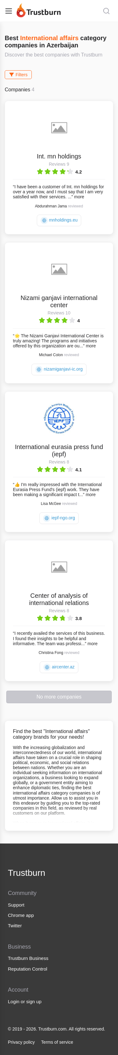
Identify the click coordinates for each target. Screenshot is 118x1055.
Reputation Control (27, 969)
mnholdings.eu (59, 220)
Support (16, 905)
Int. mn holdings (59, 156)
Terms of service (57, 1042)
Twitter (15, 925)
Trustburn (26, 873)
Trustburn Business (28, 958)
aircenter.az (59, 667)
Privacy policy (21, 1042)
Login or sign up (25, 1001)
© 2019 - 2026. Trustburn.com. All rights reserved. (56, 1028)
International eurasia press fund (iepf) (59, 450)
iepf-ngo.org (59, 518)
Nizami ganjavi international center (59, 301)
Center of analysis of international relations (59, 599)
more (79, 196)
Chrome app (21, 915)
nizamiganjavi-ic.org (59, 369)
